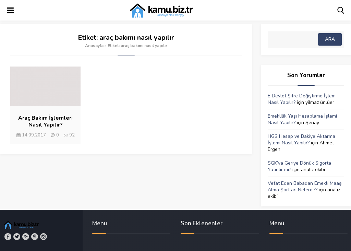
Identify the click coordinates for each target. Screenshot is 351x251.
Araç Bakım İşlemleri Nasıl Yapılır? (45, 121)
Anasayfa (94, 45)
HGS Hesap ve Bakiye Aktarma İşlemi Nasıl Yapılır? (301, 139)
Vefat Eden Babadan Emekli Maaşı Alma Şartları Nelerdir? (305, 186)
